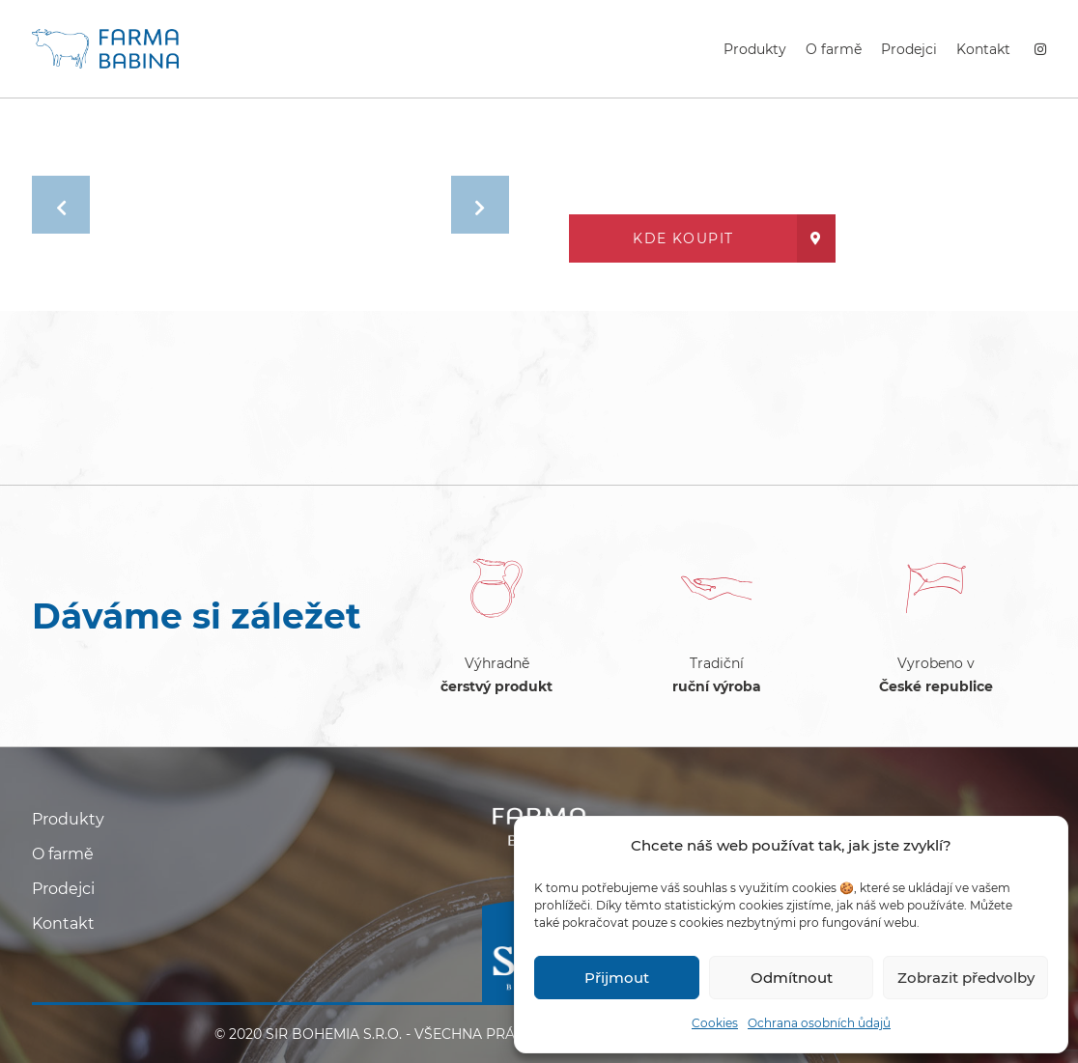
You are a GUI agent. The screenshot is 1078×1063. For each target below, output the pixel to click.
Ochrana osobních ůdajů (819, 1023)
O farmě (834, 49)
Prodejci (909, 49)
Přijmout (616, 977)
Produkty (754, 49)
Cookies (715, 1023)
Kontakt (983, 49)
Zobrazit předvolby (966, 977)
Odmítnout (792, 977)
